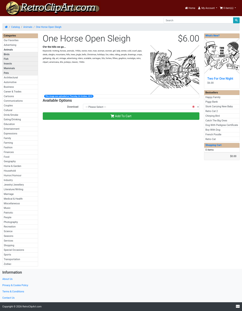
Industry (8, 180)
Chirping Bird (212, 115)
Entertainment (12, 128)
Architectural (11, 77)
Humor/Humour (12, 175)
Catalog (15, 26)
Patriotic (8, 212)
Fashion (8, 147)
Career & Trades (12, 91)
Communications (13, 100)
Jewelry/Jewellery (14, 184)
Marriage (9, 194)
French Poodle (213, 134)
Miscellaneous (12, 203)
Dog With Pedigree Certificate (221, 125)
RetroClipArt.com (32, 306)
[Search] (198, 20)
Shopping (9, 245)
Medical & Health (13, 198)
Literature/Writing (13, 189)
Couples (8, 105)
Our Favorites (11, 40)
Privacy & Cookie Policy (15, 285)
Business (9, 86)
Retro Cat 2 (211, 111)
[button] (207, 8)
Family (7, 138)
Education (9, 124)
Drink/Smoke (11, 114)
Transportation (12, 259)
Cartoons (9, 96)
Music (7, 207)
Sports (7, 254)
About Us (7, 279)
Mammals (9, 68)
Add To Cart (121, 116)
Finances (9, 152)
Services (8, 240)
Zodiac (7, 264)
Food (6, 156)
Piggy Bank (211, 101)
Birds (7, 54)
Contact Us (8, 297)
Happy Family (212, 97)
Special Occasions (14, 249)
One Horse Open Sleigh (48, 26)
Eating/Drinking (12, 119)
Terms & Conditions (13, 291)
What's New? (212, 35)
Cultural (8, 110)
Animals (27, 26)
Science (8, 231)
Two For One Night (220, 78)
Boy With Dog (212, 129)
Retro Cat (210, 139)
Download (72, 106)
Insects (8, 63)
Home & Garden (12, 166)
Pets (6, 72)
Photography (11, 222)
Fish (6, 58)
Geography (10, 161)
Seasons (8, 236)
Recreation (10, 226)
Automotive (10, 82)
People (7, 217)
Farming (8, 142)
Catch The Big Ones (216, 120)
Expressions (10, 133)
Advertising (10, 44)
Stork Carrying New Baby (219, 106)
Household (10, 170)
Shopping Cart (213, 145)
